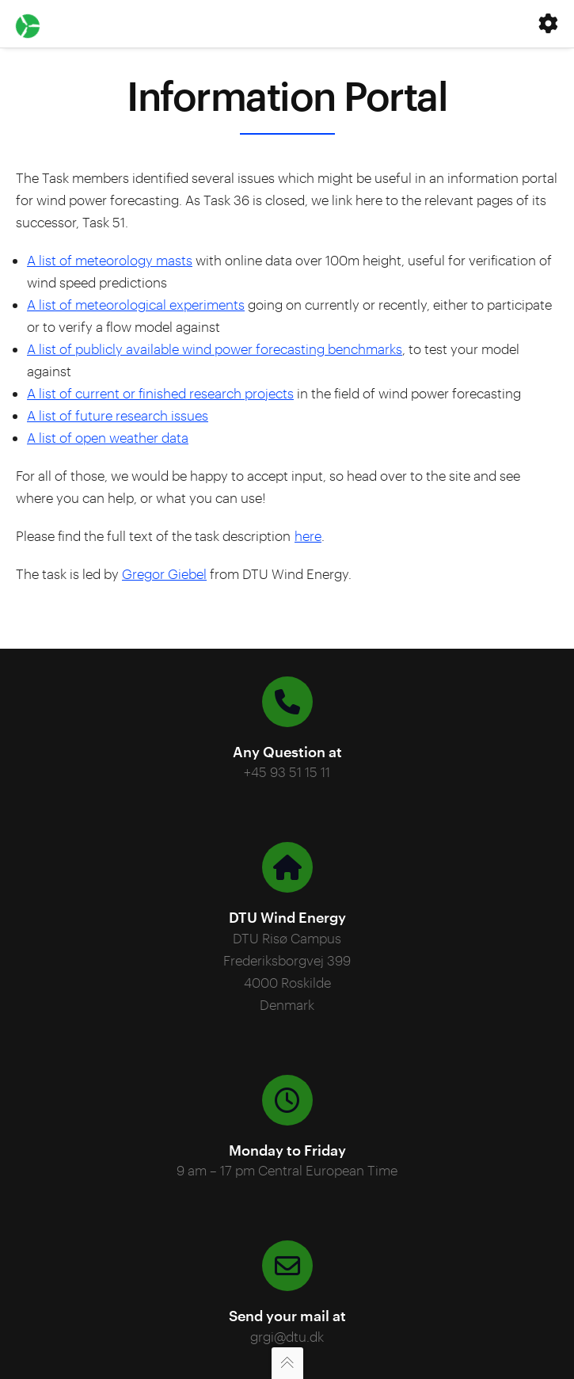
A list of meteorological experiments (136, 304)
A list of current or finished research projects (160, 393)
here (308, 535)
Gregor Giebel (164, 573)
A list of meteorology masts (109, 260)
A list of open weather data (107, 437)
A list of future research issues (117, 415)
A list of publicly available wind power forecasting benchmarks (214, 348)
